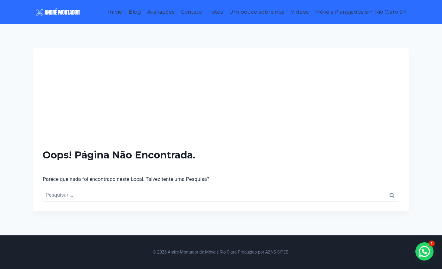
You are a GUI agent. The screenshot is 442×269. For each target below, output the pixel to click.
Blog (135, 12)
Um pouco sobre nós (257, 12)
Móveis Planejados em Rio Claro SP (360, 12)
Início (115, 12)
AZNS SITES (277, 252)
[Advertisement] (221, 103)
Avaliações (161, 12)
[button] (424, 251)
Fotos (215, 12)
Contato (191, 12)
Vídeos (300, 12)
